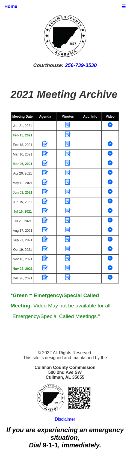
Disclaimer (65, 419)
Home (10, 6)
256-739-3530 (81, 65)
